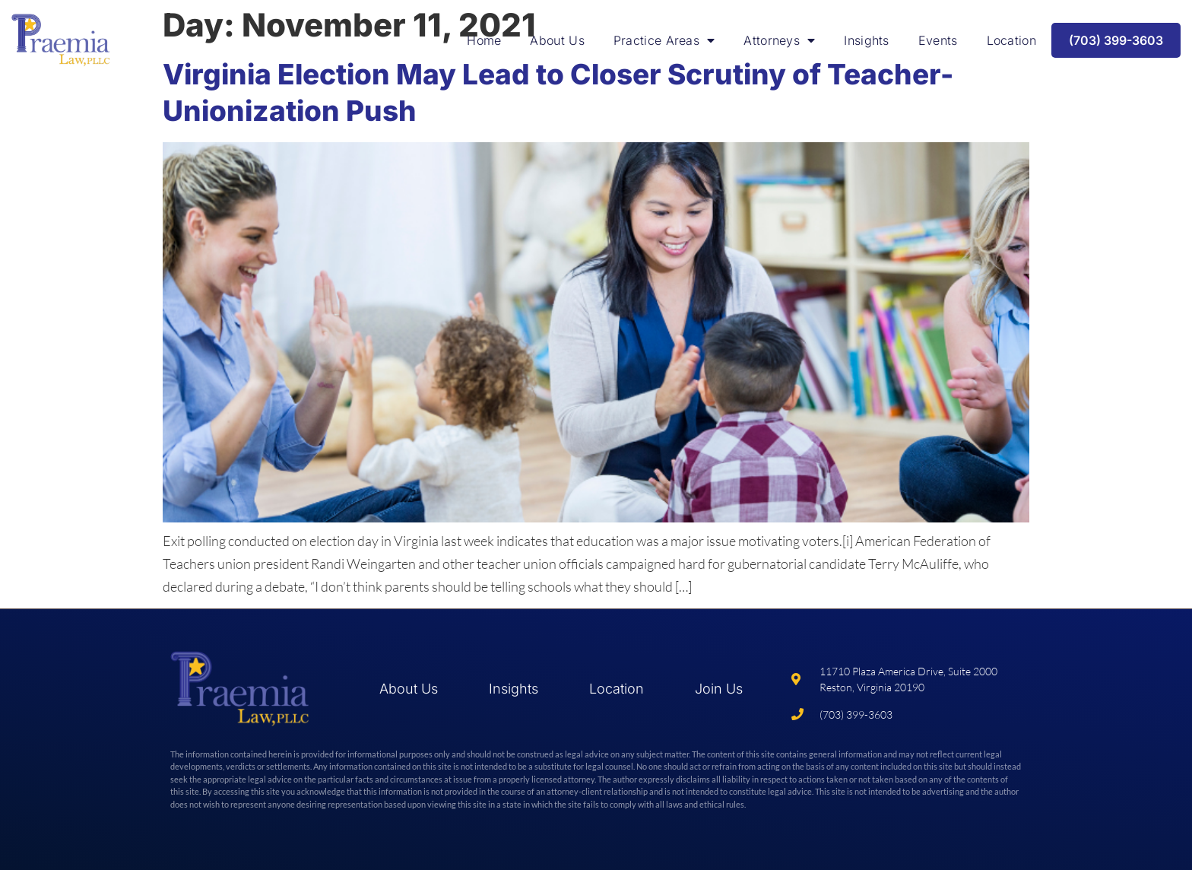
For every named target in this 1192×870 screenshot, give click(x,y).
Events (938, 40)
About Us (557, 40)
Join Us (719, 689)
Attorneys (779, 40)
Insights (866, 40)
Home (484, 40)
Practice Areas (664, 40)
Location (1011, 40)
